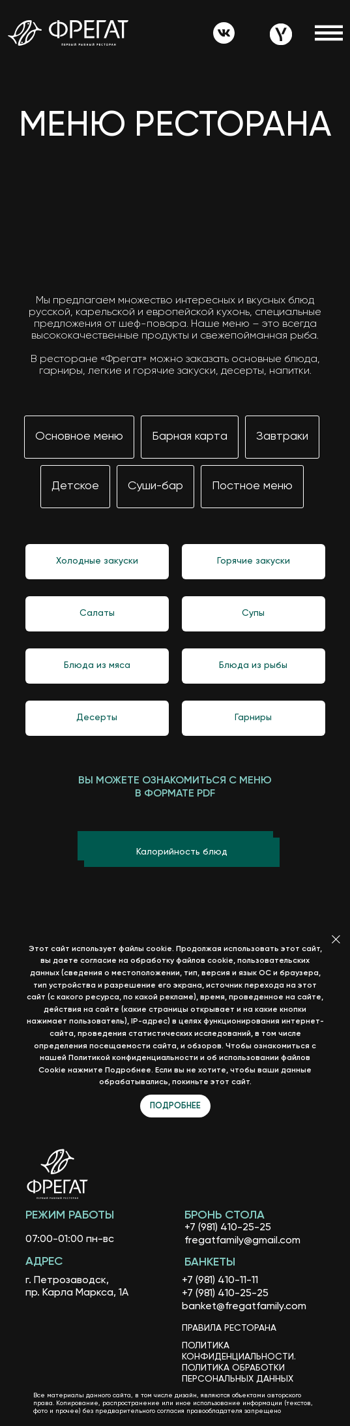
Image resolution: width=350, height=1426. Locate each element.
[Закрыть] (335, 939)
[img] (224, 33)
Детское (75, 486)
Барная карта (189, 436)
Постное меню (252, 486)
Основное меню (79, 436)
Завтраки (282, 436)
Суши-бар (155, 486)
